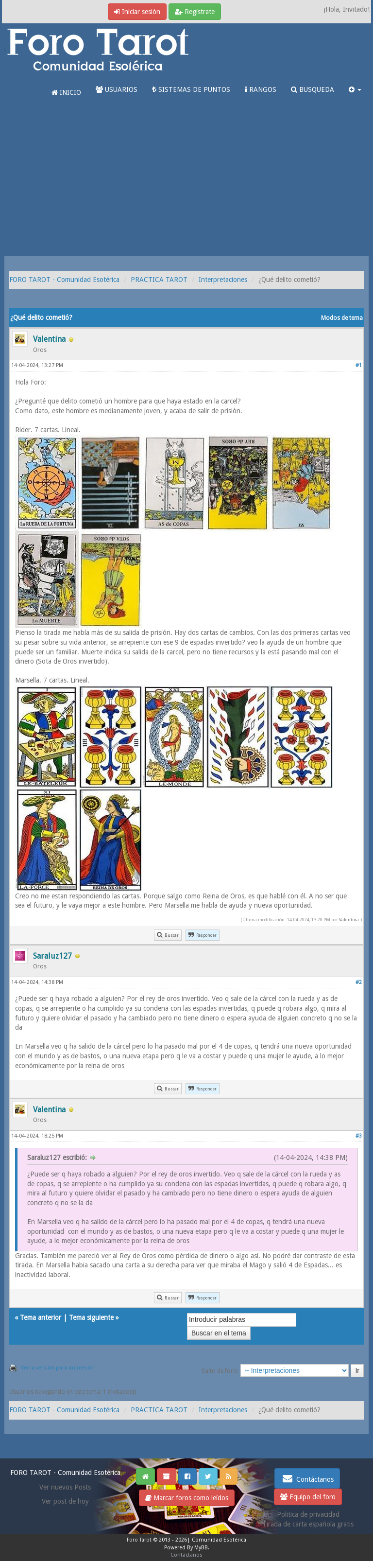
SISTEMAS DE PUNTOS (191, 89)
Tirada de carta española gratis (308, 1524)
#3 (359, 1136)
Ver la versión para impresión (58, 1368)
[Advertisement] (186, 183)
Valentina (349, 919)
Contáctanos (307, 1478)
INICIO (66, 92)
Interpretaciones (223, 279)
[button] (355, 89)
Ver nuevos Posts (65, 1487)
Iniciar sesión (137, 12)
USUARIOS (116, 89)
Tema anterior (40, 1317)
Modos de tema (342, 318)
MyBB (201, 1547)
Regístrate (195, 12)
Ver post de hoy (65, 1501)
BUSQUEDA (312, 89)
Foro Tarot (139, 1540)
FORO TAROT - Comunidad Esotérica (64, 279)
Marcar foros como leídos (186, 1498)
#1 (359, 365)
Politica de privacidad (308, 1514)
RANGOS (260, 89)
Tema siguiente (91, 1317)
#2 (359, 982)
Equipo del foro (308, 1497)
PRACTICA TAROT (159, 279)
